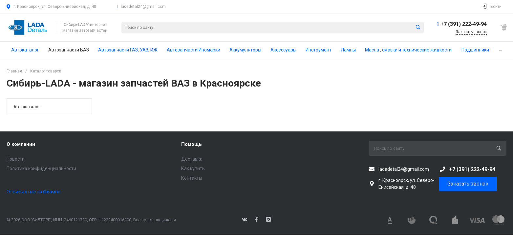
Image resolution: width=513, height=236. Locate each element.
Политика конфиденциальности (41, 168)
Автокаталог (26, 106)
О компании (21, 144)
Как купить (193, 168)
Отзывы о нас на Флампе (33, 191)
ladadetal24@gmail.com (143, 6)
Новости (16, 159)
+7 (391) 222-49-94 (463, 24)
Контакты (191, 178)
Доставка (192, 159)
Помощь (191, 144)
